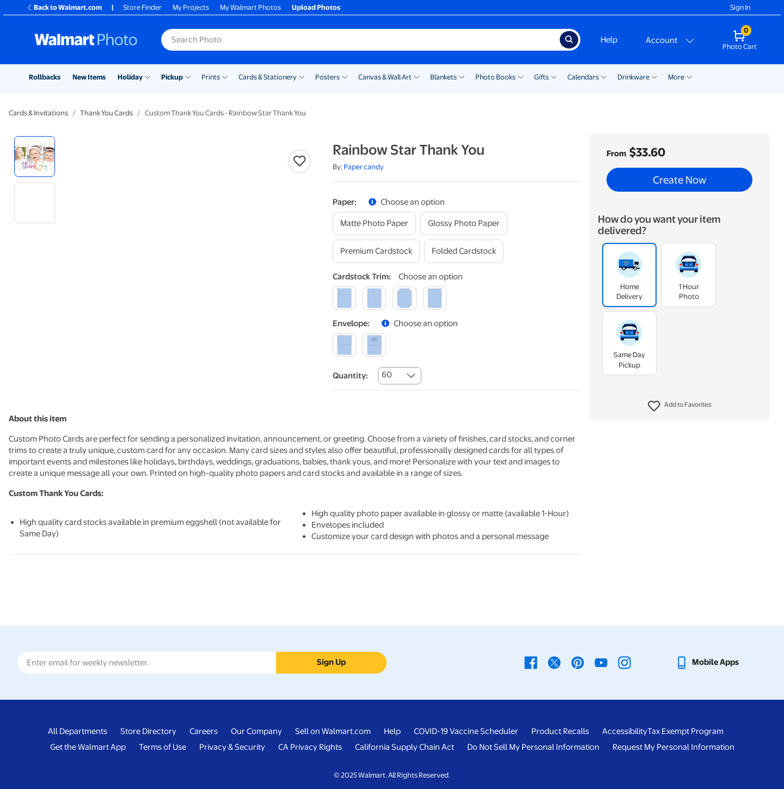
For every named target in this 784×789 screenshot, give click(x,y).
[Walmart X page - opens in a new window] (554, 662)
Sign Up (331, 662)
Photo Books (495, 77)
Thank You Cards (106, 113)
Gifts (541, 77)
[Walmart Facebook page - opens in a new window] (530, 662)
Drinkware (633, 77)
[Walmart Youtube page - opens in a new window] (601, 662)
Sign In (740, 7)
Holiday (130, 77)
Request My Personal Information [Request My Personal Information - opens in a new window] (673, 747)
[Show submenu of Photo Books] (520, 76)
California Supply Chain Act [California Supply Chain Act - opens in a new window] (404, 747)
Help (609, 40)
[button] (679, 406)
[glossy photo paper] (463, 223)
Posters (327, 77)
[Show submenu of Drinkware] (654, 76)
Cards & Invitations (38, 113)
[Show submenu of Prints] (225, 76)
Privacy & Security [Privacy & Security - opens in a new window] (232, 747)
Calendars (583, 77)
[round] (374, 298)
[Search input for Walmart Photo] (360, 40)
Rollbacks (44, 77)
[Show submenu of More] (689, 76)
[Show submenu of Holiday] (147, 76)
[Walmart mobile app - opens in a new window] (707, 662)
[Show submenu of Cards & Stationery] (301, 76)
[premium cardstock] (376, 251)
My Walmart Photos (250, 7)
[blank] (344, 345)
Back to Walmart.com (64, 7)
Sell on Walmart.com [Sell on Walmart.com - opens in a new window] (333, 731)
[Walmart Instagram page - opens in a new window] (624, 662)
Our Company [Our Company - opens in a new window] (256, 731)
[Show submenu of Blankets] (461, 76)
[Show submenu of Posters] (344, 76)
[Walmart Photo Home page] (86, 39)
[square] (344, 298)
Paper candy (364, 167)
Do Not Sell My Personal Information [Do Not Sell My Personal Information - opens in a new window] (533, 747)
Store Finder (142, 7)
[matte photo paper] (374, 223)
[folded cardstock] (464, 251)
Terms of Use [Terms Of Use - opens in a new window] (162, 747)
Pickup (172, 77)
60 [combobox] (387, 375)
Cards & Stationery (267, 77)
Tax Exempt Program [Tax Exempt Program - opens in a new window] (685, 731)
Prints (210, 77)
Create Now (679, 180)
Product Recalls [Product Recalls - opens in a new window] (560, 731)
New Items (89, 77)
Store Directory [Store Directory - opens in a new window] (148, 731)
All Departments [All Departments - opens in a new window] (77, 731)
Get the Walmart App (88, 747)
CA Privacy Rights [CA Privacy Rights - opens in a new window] (310, 747)
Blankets (443, 77)
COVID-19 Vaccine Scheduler (466, 731)
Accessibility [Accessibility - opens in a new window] (624, 731)
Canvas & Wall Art (385, 77)
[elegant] (404, 298)
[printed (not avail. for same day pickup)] (374, 345)
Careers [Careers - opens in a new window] (203, 731)
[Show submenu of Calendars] (604, 76)
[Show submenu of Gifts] (553, 76)
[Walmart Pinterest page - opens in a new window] (577, 662)
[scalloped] (434, 298)
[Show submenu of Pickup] (188, 76)
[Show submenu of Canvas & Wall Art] (416, 76)
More (676, 77)
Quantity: (350, 376)
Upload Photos (316, 7)
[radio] (34, 156)
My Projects (191, 7)
